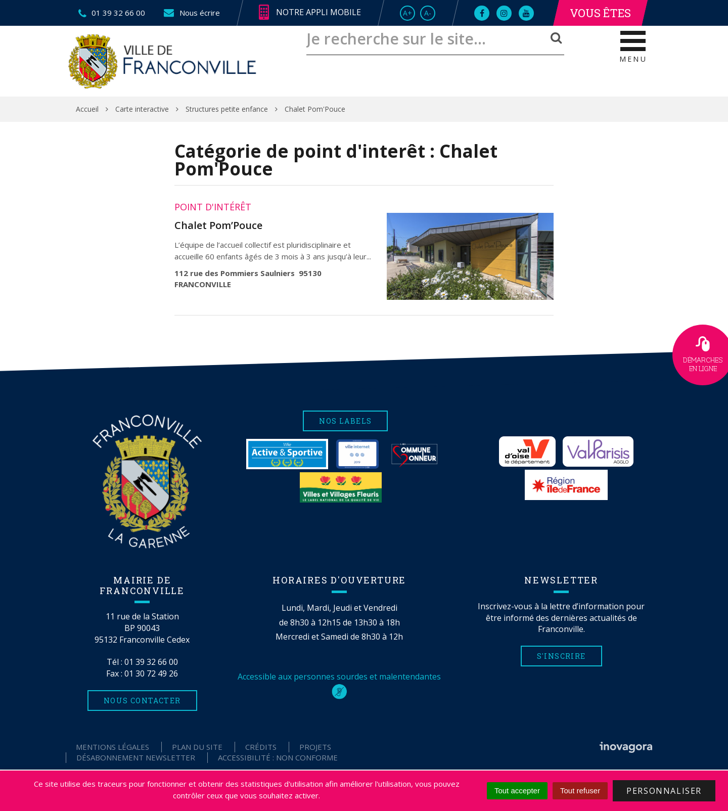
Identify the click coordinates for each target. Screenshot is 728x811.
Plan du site (197, 747)
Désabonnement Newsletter (135, 757)
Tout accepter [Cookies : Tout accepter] (517, 790)
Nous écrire (191, 13)
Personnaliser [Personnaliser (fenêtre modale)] (664, 790)
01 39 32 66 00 (151, 661)
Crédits (261, 747)
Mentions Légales (112, 747)
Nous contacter (142, 700)
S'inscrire (561, 656)
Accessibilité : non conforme (278, 757)
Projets (315, 747)
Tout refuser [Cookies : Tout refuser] (580, 790)
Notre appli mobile (310, 13)
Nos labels (345, 421)
